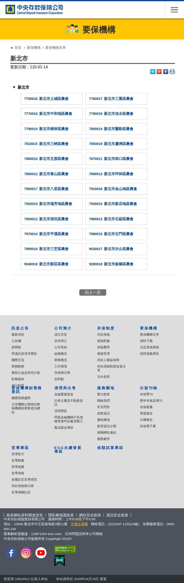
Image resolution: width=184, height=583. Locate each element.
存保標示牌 (62, 373)
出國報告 (146, 420)
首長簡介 (60, 341)
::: (5, 44)
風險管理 (103, 353)
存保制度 (106, 328)
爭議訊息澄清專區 (24, 353)
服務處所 (103, 439)
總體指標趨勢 (21, 398)
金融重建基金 (63, 394)
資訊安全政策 (117, 515)
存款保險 (103, 334)
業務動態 (18, 366)
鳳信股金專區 (63, 427)
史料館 (59, 379)
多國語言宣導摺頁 (24, 479)
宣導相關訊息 (21, 492)
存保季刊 (146, 394)
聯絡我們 (103, 400)
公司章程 (60, 347)
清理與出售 (65, 388)
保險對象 (103, 341)
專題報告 (146, 413)
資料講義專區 (149, 353)
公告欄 (16, 341)
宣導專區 (20, 448)
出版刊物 (149, 388)
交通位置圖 (79, 524)
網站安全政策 (90, 515)
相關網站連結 (106, 432)
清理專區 (60, 411)
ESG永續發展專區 (68, 449)
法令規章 (103, 376)
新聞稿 (16, 347)
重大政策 (103, 394)
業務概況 (60, 360)
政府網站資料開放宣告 (24, 515)
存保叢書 (146, 407)
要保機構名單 (149, 334)
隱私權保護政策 (61, 515)
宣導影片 (18, 454)
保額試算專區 (110, 448)
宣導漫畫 (18, 467)
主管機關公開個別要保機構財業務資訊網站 (26, 408)
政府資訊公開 (106, 426)
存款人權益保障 (108, 360)
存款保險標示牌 (23, 486)
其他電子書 (148, 426)
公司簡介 (63, 328)
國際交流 (18, 360)
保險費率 (103, 347)
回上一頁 (93, 292)
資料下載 (146, 341)
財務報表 (18, 379)
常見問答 (103, 407)
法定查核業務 (149, 347)
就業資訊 (103, 413)
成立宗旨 (60, 334)
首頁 (17, 47)
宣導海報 (18, 473)
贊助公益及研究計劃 (26, 373)
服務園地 (106, 388)
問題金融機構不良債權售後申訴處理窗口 (68, 419)
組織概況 (60, 353)
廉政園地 (103, 420)
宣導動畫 (18, 460)
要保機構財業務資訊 (27, 390)
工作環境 (60, 366)
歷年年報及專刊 (151, 400)
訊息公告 (20, 328)
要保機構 (34, 47)
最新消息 (18, 334)
